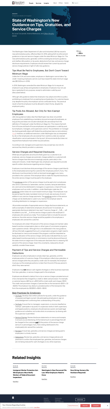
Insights (46, 3)
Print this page (81, 55)
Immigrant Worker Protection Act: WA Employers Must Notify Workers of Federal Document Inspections (25, 373)
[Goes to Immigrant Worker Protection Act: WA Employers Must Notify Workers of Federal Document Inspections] (15, 382)
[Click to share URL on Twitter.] (78, 53)
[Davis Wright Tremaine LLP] (18, 3)
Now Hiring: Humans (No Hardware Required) (79, 371)
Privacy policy (58, 398)
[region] (55, 406)
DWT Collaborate (59, 401)
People (31, 3)
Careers (66, 3)
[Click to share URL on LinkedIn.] (81, 53)
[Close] (107, 405)
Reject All (85, 405)
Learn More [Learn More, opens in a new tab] (37, 407)
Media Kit (46, 398)
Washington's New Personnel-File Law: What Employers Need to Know (54, 372)
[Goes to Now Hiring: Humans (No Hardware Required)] (73, 377)
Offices (61, 3)
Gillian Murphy (49, 33)
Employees (57, 400)
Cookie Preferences (73, 405)
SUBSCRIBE (80, 399)
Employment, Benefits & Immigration (21, 15)
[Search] (73, 3)
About (55, 3)
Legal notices (47, 401)
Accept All (96, 405)
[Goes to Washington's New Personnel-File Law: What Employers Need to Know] (44, 379)
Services (38, 3)
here (13, 133)
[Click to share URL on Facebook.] (80, 53)
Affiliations (46, 400)
